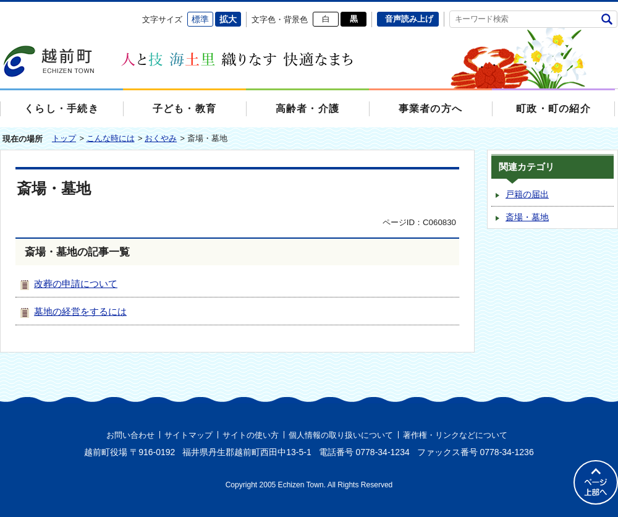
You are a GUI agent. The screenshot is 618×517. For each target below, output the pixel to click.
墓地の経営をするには (80, 311)
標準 (200, 19)
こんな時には (111, 138)
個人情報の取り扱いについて (341, 435)
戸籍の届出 (527, 194)
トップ (64, 138)
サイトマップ (188, 435)
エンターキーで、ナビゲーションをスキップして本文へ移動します (0, 9)
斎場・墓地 (527, 217)
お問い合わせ (130, 435)
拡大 (228, 19)
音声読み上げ (409, 19)
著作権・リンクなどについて (455, 435)
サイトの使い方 (250, 435)
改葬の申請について (75, 283)
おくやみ (161, 138)
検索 (606, 19)
